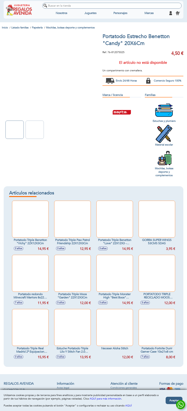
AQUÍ (128, 405)
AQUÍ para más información (105, 398)
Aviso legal (63, 387)
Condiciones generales (123, 387)
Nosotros (61, 13)
